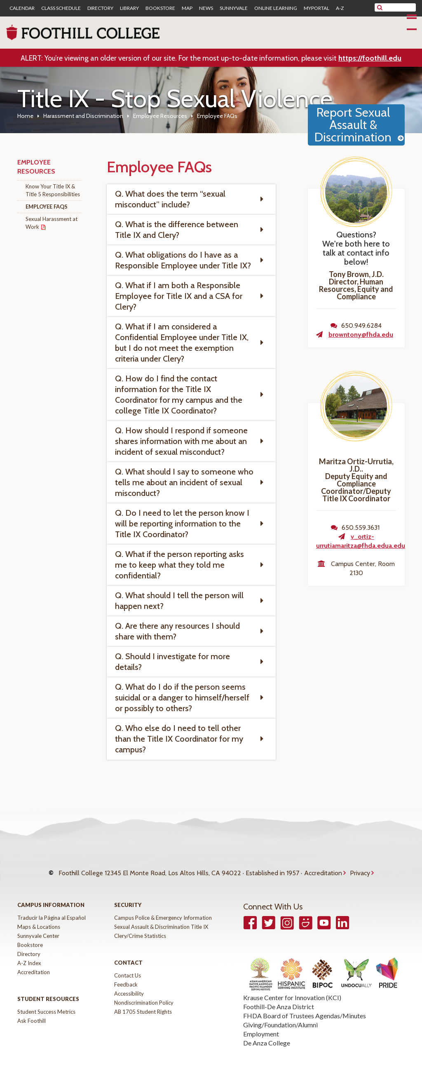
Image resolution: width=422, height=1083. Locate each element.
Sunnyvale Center (38, 929)
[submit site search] (380, 7)
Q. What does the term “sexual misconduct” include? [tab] (170, 199)
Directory (100, 8)
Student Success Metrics (46, 1005)
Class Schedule (61, 8)
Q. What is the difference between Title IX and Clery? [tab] (176, 229)
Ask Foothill (31, 1014)
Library (129, 8)
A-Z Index (29, 957)
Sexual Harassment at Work (51, 223)
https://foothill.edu (369, 58)
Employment (261, 1027)
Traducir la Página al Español (51, 911)
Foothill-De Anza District (278, 1000)
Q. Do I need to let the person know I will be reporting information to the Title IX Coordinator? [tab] (182, 523)
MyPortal (316, 8)
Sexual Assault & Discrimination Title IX (161, 920)
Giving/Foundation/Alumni (280, 1018)
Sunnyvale (234, 8)
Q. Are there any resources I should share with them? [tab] (177, 631)
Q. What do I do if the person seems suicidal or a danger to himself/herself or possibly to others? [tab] (182, 697)
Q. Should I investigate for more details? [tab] (172, 661)
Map (187, 8)
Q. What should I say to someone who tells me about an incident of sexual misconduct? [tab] (184, 482)
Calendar (22, 8)
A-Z (340, 8)
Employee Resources (160, 116)
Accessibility (129, 987)
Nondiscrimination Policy (143, 996)
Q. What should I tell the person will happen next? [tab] (179, 600)
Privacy (360, 870)
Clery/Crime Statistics (140, 929)
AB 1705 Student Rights (143, 1005)
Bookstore (160, 8)
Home (25, 116)
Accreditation (323, 870)
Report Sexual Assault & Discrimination (353, 125)
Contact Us (127, 969)
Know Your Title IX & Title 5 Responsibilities (53, 190)
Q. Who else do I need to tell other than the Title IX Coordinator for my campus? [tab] (179, 738)
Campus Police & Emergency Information (163, 911)
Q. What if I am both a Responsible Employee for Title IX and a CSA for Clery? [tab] (178, 296)
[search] (400, 7)
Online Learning (275, 8)
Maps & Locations (38, 920)
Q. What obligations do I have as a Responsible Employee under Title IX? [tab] (183, 260)
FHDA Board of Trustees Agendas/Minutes (304, 1009)
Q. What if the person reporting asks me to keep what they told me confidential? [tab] (179, 564)
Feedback (126, 978)
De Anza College (266, 1037)
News (206, 8)
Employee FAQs (47, 206)
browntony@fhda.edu (360, 334)
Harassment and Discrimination (83, 116)
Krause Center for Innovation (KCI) (292, 991)
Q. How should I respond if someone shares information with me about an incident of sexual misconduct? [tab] (181, 441)
